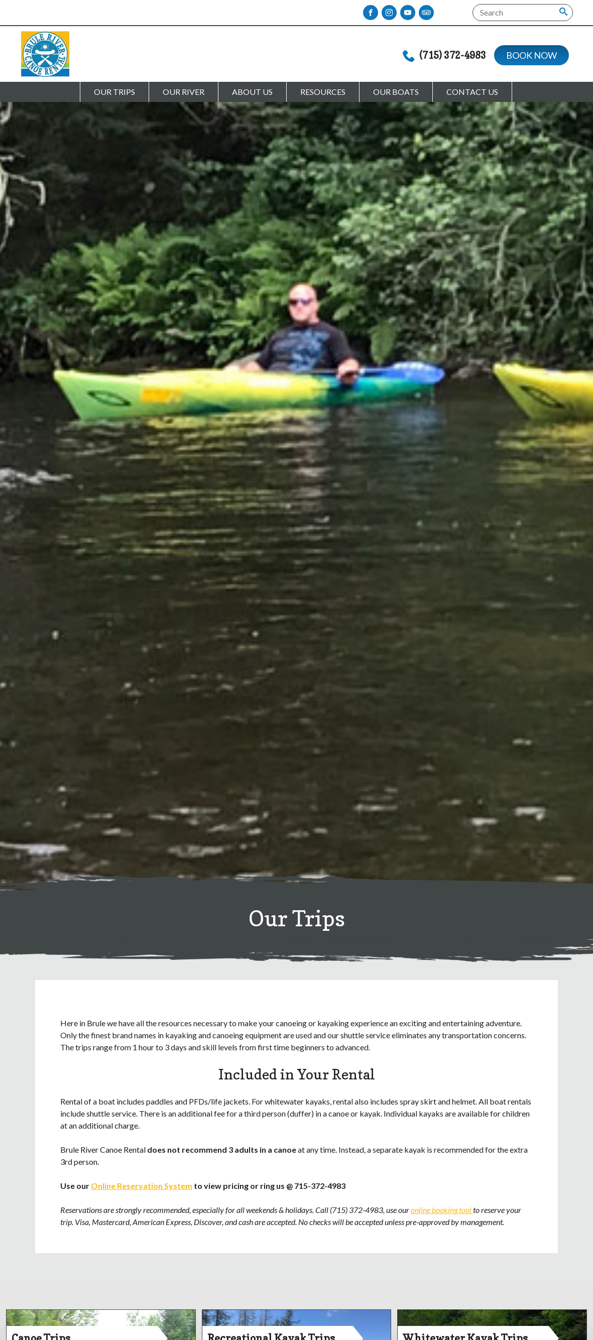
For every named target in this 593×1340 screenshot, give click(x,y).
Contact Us (472, 91)
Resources (322, 91)
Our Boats (396, 91)
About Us (252, 91)
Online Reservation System (141, 1185)
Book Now (531, 55)
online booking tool (442, 1209)
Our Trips (114, 91)
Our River (183, 91)
